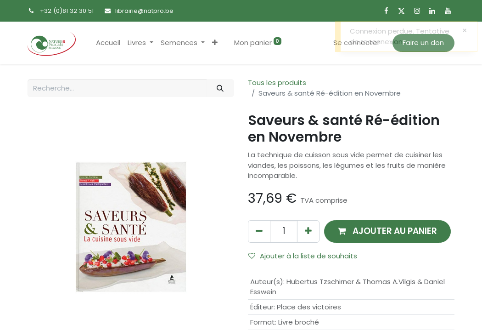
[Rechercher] (220, 88)
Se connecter (356, 42)
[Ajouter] (308, 231)
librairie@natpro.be (144, 10)
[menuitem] (108, 43)
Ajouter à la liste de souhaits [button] (302, 256)
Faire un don (423, 42)
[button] (214, 43)
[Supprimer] (259, 231)
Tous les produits (277, 82)
